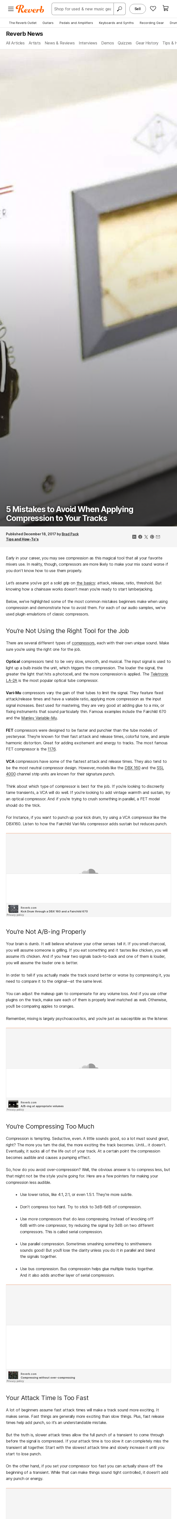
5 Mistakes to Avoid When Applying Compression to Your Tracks (69, 513)
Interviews (88, 42)
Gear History (147, 42)
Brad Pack (70, 534)
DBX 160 (132, 767)
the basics (86, 582)
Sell (138, 9)
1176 (51, 749)
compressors (83, 642)
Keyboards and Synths (116, 23)
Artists (35, 42)
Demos (107, 42)
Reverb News (24, 33)
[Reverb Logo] (30, 9)
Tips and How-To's (22, 539)
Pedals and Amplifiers (76, 23)
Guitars (48, 23)
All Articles (15, 42)
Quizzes (125, 42)
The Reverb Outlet (23, 23)
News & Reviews (60, 42)
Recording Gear (152, 23)
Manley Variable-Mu (39, 717)
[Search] (119, 9)
